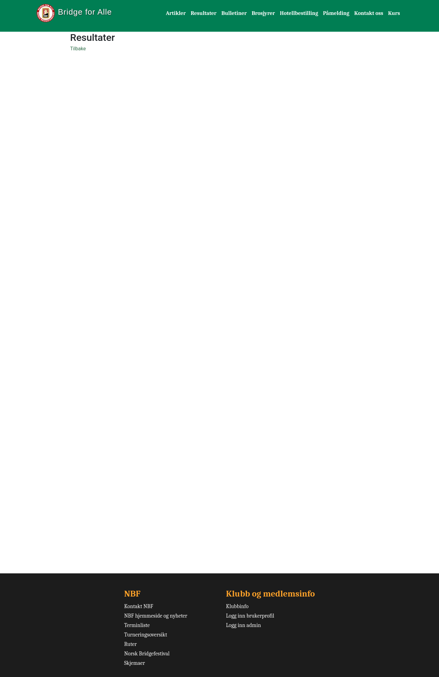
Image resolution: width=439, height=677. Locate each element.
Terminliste (137, 625)
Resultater (204, 13)
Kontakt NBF (138, 606)
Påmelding (336, 13)
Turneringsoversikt (145, 635)
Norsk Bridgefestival (147, 653)
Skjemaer (134, 663)
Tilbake (78, 49)
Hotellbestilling (299, 13)
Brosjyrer (263, 13)
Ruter (130, 644)
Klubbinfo (237, 606)
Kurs (394, 13)
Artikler (176, 13)
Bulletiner (234, 13)
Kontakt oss (368, 13)
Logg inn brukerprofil (250, 616)
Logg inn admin (243, 625)
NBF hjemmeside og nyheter (155, 616)
